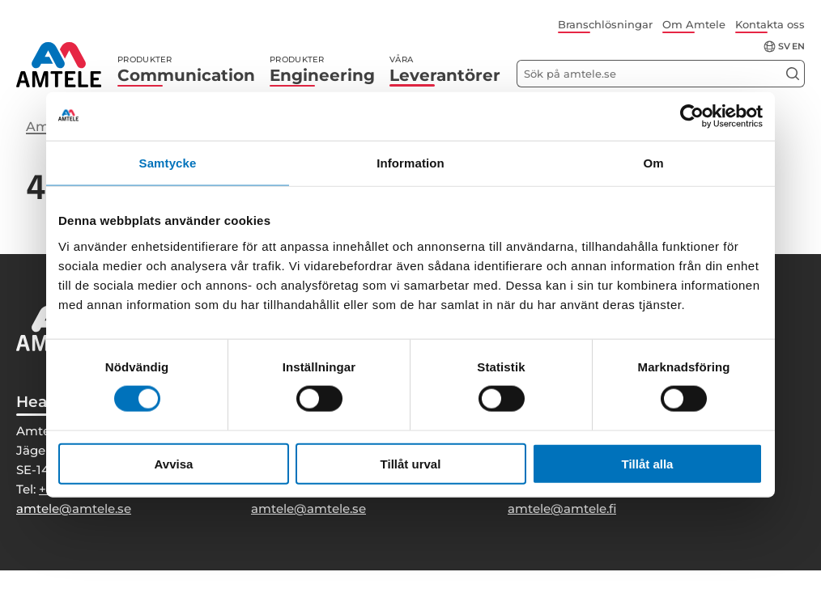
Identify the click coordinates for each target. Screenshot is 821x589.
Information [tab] (410, 163)
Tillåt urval (411, 463)
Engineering (322, 69)
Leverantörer (444, 69)
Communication (186, 69)
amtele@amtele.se (73, 508)
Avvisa (174, 463)
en (798, 46)
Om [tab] (653, 163)
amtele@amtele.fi (562, 508)
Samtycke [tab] (168, 163)
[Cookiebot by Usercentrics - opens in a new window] (692, 116)
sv (784, 46)
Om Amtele (693, 24)
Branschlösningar (605, 24)
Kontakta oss (770, 24)
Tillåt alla (648, 463)
